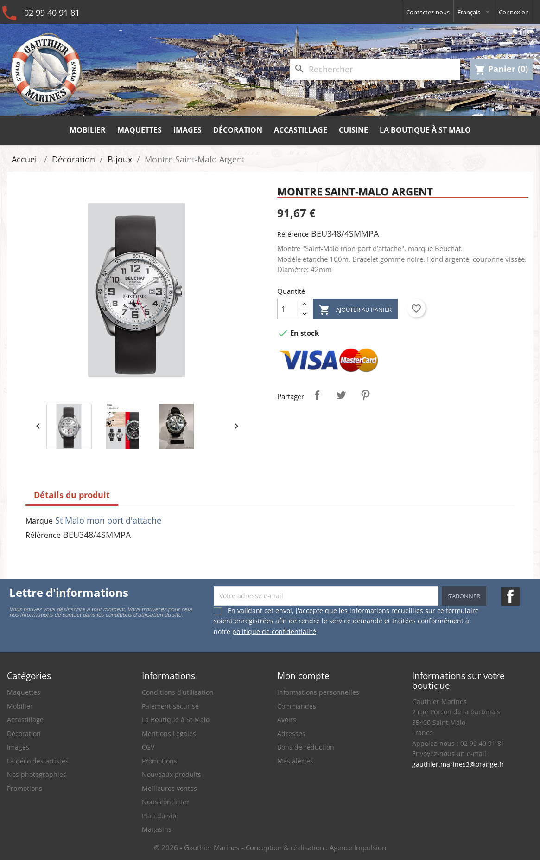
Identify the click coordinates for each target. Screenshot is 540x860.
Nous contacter (165, 801)
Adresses (291, 733)
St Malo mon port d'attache (108, 520)
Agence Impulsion (358, 847)
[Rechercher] (375, 69)
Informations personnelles (318, 692)
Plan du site (160, 815)
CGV (148, 747)
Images (187, 130)
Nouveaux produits (171, 774)
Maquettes (139, 130)
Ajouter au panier (355, 310)
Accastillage (300, 130)
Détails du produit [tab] (72, 494)
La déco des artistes (38, 761)
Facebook (510, 596)
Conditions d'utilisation (178, 692)
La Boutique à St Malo (425, 130)
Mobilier (88, 130)
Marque (39, 521)
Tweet (341, 395)
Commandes (296, 706)
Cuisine (353, 130)
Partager (317, 395)
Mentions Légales (169, 733)
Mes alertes (295, 761)
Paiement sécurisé (170, 706)
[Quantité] (288, 309)
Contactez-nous (428, 12)
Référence (293, 234)
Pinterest (365, 395)
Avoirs (286, 719)
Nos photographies (36, 774)
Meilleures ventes (169, 788)
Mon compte (303, 675)
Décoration (237, 130)
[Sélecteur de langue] (474, 12)
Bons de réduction (305, 747)
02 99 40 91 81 (52, 12)
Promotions (24, 788)
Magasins (157, 829)
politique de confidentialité (274, 631)
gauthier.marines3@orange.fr (458, 764)
